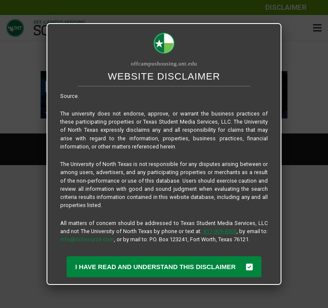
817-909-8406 (220, 231)
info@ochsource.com (87, 239)
